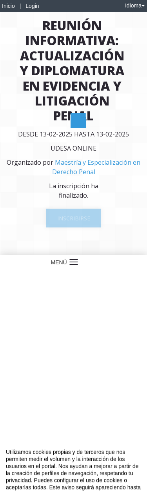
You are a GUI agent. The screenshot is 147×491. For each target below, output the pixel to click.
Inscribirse (73, 218)
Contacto (36, 456)
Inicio (8, 6)
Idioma (135, 5)
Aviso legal (12, 456)
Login (32, 6)
